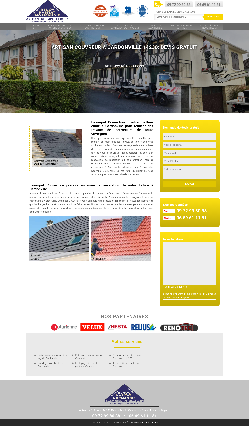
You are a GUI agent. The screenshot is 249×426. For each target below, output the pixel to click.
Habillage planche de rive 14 (182, 26)
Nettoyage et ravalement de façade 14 (124, 26)
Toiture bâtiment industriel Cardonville (126, 365)
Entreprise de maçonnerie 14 (154, 26)
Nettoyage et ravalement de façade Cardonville (52, 357)
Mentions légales (144, 422)
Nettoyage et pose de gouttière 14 (92, 26)
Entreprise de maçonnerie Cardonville (89, 357)
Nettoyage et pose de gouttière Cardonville (86, 365)
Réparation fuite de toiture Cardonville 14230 (127, 357)
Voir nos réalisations (124, 66)
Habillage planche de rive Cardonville (51, 365)
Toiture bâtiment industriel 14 (209, 26)
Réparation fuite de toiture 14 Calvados (60, 26)
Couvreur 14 (34, 26)
